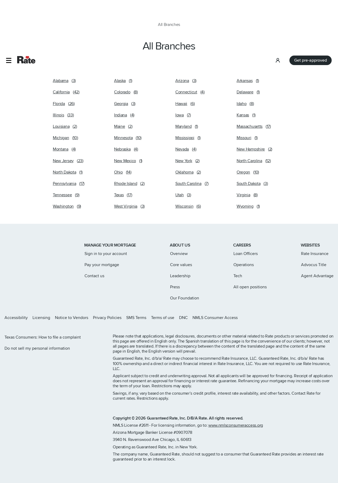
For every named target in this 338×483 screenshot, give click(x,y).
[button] (8, 9)
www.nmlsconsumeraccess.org (235, 425)
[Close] (329, 460)
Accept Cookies (259, 474)
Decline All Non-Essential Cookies (258, 460)
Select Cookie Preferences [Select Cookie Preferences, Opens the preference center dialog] (258, 447)
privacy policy (164, 453)
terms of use (17, 459)
